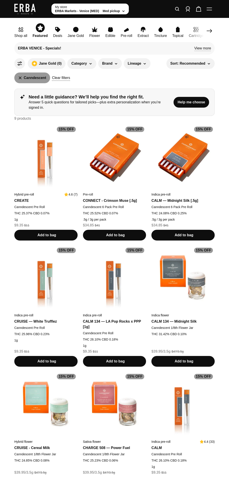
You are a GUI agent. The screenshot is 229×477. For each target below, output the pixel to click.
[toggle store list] (90, 9)
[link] (20, 32)
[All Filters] (19, 63)
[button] (202, 48)
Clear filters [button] (61, 78)
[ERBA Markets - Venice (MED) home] (31, 9)
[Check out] (198, 9)
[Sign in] (187, 9)
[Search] (177, 9)
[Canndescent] (32, 77)
